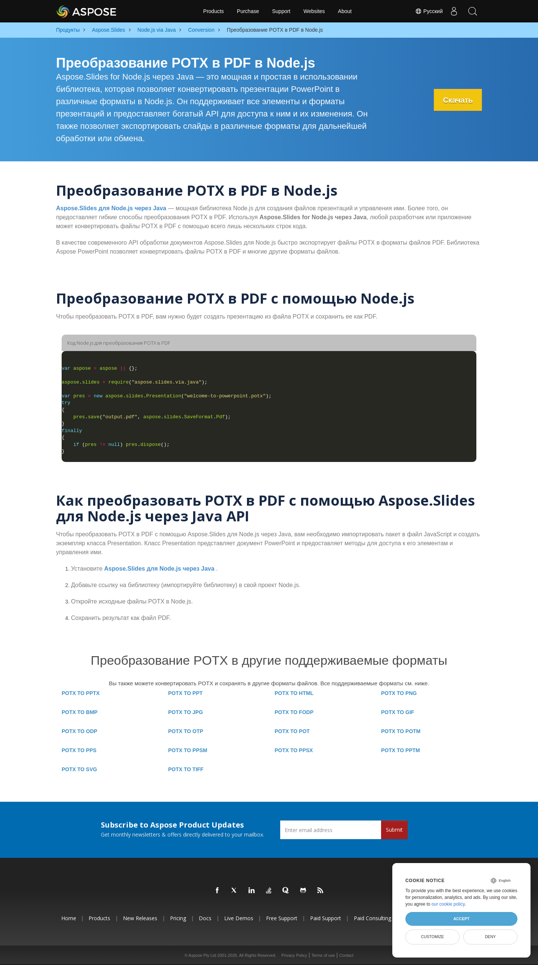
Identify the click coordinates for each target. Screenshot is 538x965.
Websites (314, 11)
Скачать (458, 100)
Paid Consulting (372, 918)
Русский (429, 11)
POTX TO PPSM (187, 750)
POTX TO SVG (79, 769)
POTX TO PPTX (81, 693)
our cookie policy (448, 904)
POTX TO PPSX (294, 750)
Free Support (281, 918)
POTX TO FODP (294, 712)
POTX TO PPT (185, 693)
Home (68, 918)
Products (213, 11)
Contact (346, 955)
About (345, 11)
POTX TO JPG (185, 712)
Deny (490, 936)
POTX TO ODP (79, 731)
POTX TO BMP (80, 712)
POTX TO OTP (185, 731)
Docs (205, 918)
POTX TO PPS (79, 750)
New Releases (140, 918)
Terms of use (323, 955)
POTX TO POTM (401, 731)
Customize (432, 936)
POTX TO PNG (399, 693)
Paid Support (325, 918)
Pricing (178, 918)
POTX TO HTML (294, 693)
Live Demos (238, 918)
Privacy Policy (294, 955)
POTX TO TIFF (186, 769)
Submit (394, 829)
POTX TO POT (292, 731)
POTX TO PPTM (400, 750)
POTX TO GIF (397, 712)
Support (281, 11)
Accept (461, 918)
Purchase (248, 11)
